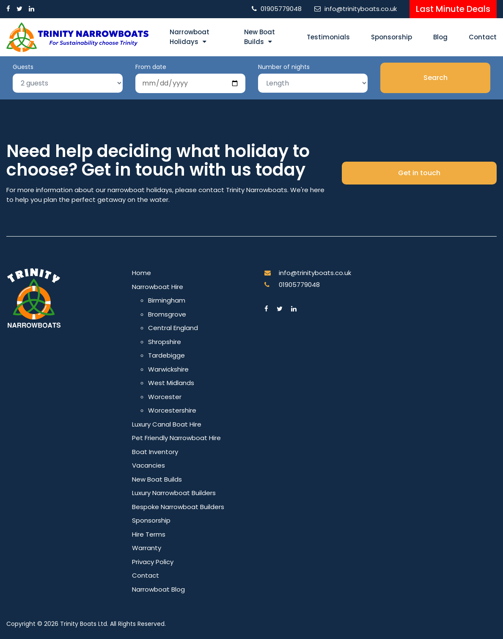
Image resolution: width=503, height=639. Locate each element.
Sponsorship (391, 37)
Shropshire (164, 341)
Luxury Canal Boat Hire (166, 424)
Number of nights (284, 67)
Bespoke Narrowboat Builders (178, 506)
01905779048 (281, 8)
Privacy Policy (152, 561)
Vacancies (148, 465)
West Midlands (171, 382)
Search (435, 78)
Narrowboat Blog (158, 589)
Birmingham (166, 300)
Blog (440, 37)
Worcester (164, 396)
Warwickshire (168, 369)
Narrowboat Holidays (189, 37)
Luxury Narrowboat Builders (174, 492)
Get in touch (419, 173)
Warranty (146, 547)
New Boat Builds (259, 37)
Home (141, 272)
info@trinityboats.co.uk (360, 8)
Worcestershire (172, 410)
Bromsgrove (167, 314)
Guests (23, 67)
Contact (483, 37)
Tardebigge (166, 355)
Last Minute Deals (453, 9)
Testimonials (328, 37)
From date (150, 67)
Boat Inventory (155, 451)
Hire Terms (148, 534)
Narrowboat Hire (157, 286)
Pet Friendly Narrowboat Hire (176, 437)
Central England (173, 327)
